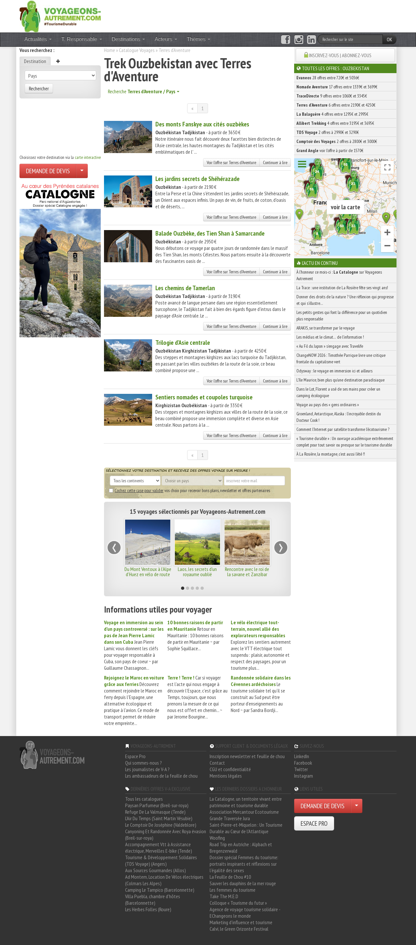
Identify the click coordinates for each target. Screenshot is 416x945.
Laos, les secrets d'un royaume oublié (197, 571)
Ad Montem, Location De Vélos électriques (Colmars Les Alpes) (164, 880)
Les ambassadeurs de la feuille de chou (161, 775)
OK (389, 39)
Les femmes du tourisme (232, 890)
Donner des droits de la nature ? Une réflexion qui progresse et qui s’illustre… (345, 300)
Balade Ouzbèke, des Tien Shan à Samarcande (210, 233)
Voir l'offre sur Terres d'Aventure (231, 162)
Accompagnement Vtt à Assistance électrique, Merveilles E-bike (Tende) (158, 847)
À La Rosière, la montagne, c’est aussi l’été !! (330, 454)
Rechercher (39, 88)
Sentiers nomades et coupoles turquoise (204, 397)
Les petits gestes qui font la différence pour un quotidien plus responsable (341, 315)
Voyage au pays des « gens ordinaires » (327, 405)
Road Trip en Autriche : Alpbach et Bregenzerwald (241, 847)
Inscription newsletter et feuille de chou (247, 756)
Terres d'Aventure (174, 50)
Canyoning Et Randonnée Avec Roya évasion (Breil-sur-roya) (165, 834)
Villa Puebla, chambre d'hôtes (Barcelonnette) (152, 899)
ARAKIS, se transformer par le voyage (325, 328)
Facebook (303, 762)
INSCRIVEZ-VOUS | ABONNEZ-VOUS (340, 55)
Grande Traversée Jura (230, 818)
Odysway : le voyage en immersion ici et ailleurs (334, 371)
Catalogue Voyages (137, 50)
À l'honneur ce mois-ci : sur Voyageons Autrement (339, 275)
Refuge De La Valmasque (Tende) (155, 812)
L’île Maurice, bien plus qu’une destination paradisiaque (340, 380)
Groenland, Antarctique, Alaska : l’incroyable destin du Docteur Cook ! (338, 417)
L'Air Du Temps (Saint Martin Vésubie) (158, 818)
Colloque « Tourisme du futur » (238, 903)
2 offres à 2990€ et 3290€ (327, 132)
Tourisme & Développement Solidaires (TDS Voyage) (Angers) (161, 860)
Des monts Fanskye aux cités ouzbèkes (202, 124)
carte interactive (88, 157)
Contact (217, 762)
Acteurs (166, 39)
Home (109, 50)
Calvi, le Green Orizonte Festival (239, 929)
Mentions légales (226, 775)
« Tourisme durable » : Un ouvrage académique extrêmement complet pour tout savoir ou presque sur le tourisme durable (344, 441)
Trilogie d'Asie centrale (182, 342)
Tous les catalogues (144, 799)
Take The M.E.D (224, 896)
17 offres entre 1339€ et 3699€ (336, 87)
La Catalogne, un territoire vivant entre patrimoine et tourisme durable (246, 802)
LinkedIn (301, 756)
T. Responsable (81, 39)
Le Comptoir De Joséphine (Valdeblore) (160, 825)
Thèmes (198, 39)
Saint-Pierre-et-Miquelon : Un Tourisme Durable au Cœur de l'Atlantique (246, 828)
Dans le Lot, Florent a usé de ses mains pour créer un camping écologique (338, 392)
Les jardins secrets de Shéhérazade (197, 179)
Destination (35, 61)
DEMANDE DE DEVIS (48, 171)
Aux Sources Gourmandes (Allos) (155, 870)
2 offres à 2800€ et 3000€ (336, 141)
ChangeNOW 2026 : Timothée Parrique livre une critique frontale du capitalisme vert (340, 358)
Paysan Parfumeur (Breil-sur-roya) (156, 805)
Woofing (217, 838)
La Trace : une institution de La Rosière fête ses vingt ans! (342, 288)
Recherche (143, 91)
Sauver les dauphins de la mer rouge (243, 883)
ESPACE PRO (314, 823)
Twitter (301, 769)
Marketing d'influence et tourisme (241, 922)
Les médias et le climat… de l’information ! (330, 337)
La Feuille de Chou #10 (230, 877)
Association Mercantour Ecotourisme (244, 812)
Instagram (303, 775)
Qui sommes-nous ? (143, 762)
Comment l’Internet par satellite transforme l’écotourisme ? (342, 429)
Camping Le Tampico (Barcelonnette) (159, 890)
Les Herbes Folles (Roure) (148, 909)
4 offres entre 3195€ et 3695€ (335, 123)
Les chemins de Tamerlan (185, 288)
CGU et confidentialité (230, 769)
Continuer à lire (275, 162)
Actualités (38, 39)
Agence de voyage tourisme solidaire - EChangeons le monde (245, 912)
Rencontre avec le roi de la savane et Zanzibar (247, 571)
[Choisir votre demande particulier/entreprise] (82, 171)
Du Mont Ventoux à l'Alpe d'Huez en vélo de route (147, 571)
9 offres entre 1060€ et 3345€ (331, 96)
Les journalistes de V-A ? (147, 769)
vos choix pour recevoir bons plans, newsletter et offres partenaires (189, 490)
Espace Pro (135, 756)
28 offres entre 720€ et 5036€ (327, 78)
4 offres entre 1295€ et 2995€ (332, 114)
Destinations (128, 39)
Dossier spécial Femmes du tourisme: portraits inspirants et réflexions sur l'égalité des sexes (244, 864)
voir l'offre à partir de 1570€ (329, 150)
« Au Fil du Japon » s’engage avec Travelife (329, 346)
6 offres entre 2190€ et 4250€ (335, 105)
